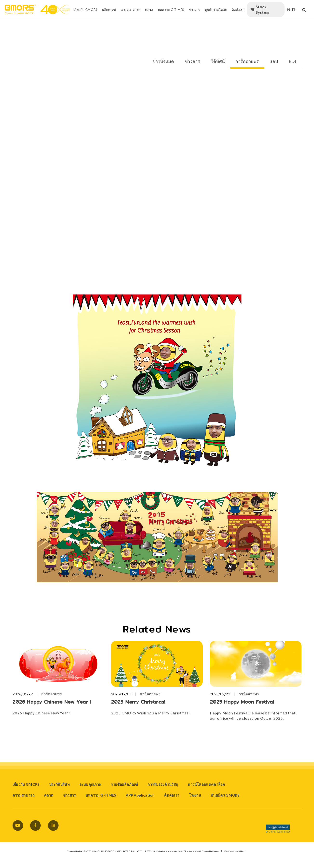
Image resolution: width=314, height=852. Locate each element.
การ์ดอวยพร (247, 61)
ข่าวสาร (192, 61)
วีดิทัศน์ (218, 61)
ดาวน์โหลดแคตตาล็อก (206, 784)
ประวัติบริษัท (59, 784)
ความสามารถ (24, 795)
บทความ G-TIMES (101, 795)
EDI (292, 61)
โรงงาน (195, 795)
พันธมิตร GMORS (225, 795)
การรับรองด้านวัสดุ (162, 784)
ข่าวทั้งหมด (163, 61)
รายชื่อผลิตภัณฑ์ (124, 784)
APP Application (140, 795)
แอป (274, 61)
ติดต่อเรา (171, 795)
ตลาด (48, 795)
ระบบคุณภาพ (90, 784)
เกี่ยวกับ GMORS (26, 784)
